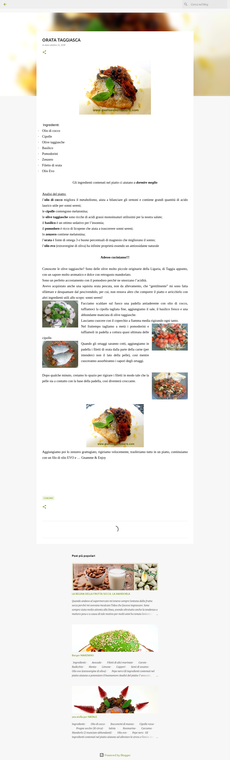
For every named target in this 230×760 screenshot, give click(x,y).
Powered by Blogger (115, 755)
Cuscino (48, 498)
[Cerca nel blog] (208, 4)
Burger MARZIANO (83, 655)
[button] (44, 52)
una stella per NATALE (84, 716)
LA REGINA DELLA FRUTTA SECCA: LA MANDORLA (101, 593)
